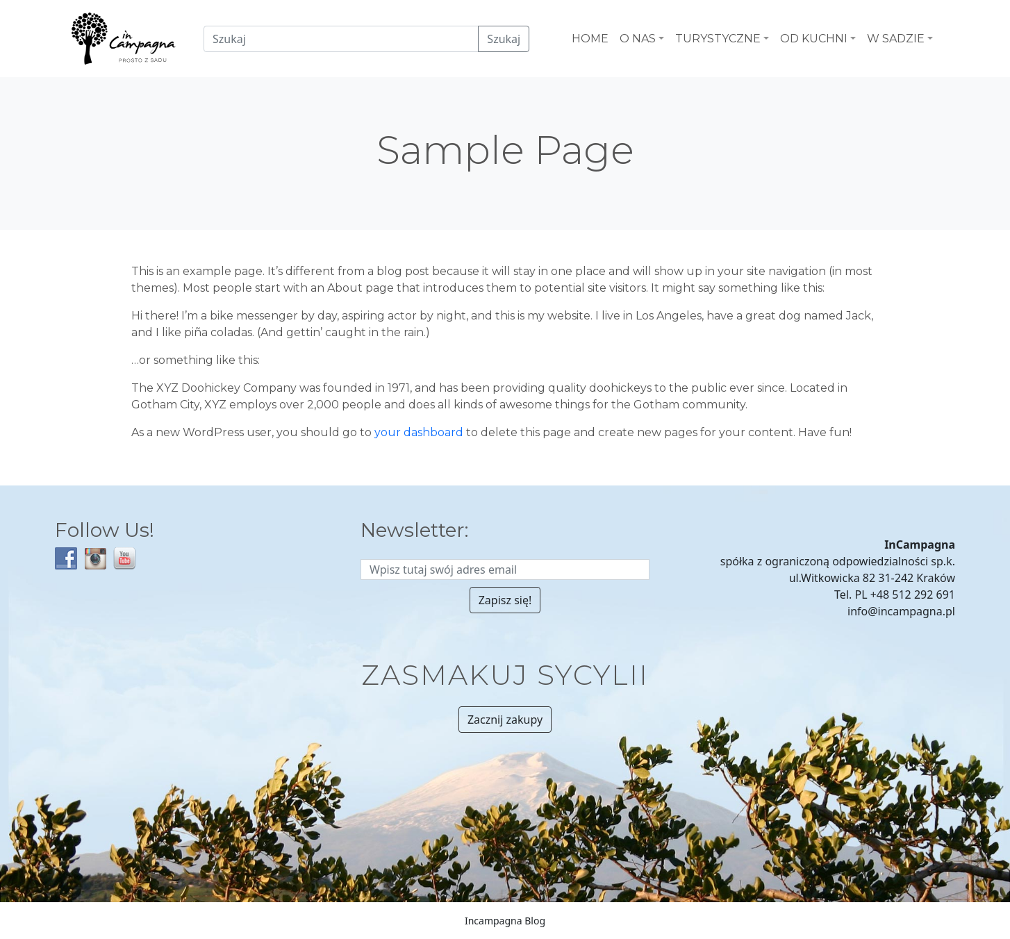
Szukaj (503, 39)
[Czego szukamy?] (341, 39)
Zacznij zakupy (505, 719)
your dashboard (418, 432)
